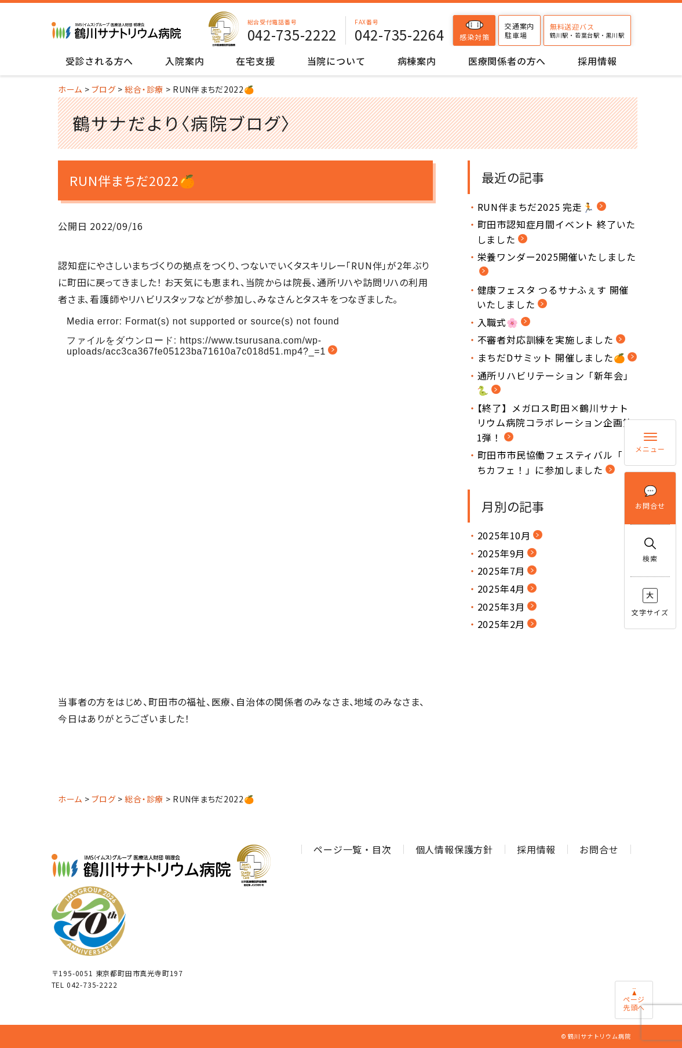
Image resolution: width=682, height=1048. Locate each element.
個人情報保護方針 (454, 849)
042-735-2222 (292, 35)
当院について (336, 61)
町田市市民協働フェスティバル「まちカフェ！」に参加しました (555, 462)
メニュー (650, 443)
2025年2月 (501, 624)
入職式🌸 (498, 322)
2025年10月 (504, 535)
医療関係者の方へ (507, 61)
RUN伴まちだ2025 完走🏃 (536, 207)
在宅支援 (255, 61)
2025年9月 (501, 553)
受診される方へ (99, 61)
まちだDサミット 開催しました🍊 (551, 357)
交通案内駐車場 (519, 30)
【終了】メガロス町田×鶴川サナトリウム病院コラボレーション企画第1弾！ (555, 422)
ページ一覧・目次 (352, 849)
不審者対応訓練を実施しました (545, 339)
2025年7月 (501, 571)
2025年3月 (501, 607)
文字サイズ (650, 602)
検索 (650, 550)
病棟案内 (416, 61)
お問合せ (650, 497)
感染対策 (474, 30)
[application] (245, 500)
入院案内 (184, 61)
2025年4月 (501, 589)
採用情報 (597, 61)
